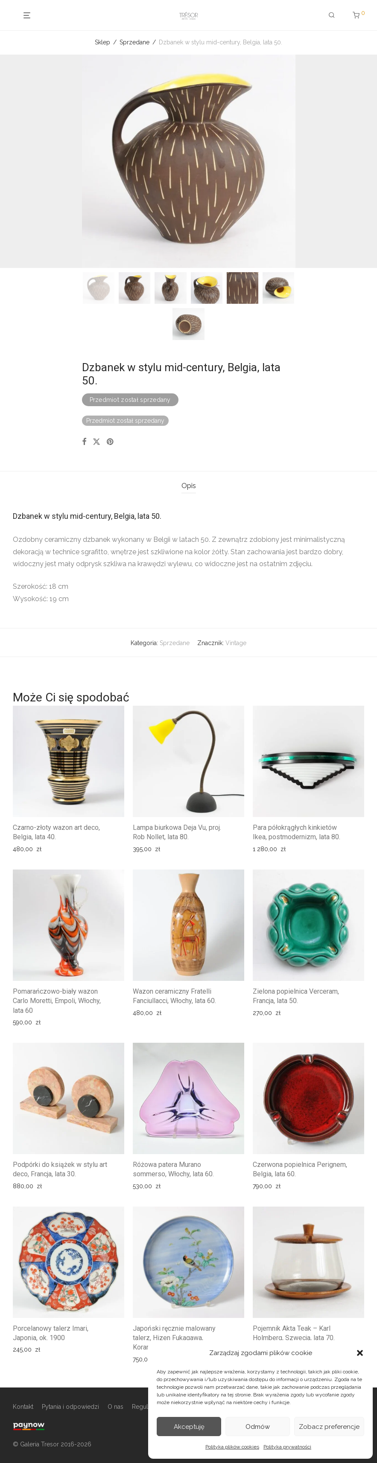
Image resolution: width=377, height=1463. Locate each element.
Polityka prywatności (287, 1447)
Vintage (235, 643)
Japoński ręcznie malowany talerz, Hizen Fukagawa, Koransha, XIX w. (174, 1338)
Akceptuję (189, 1427)
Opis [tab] (188, 486)
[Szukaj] (330, 15)
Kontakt (23, 1406)
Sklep (102, 42)
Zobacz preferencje (329, 1427)
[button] (360, 1353)
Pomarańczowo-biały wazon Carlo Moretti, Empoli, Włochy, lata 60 (57, 1001)
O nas (115, 1406)
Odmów (257, 1427)
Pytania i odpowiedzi (70, 1406)
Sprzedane (134, 42)
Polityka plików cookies (232, 1447)
